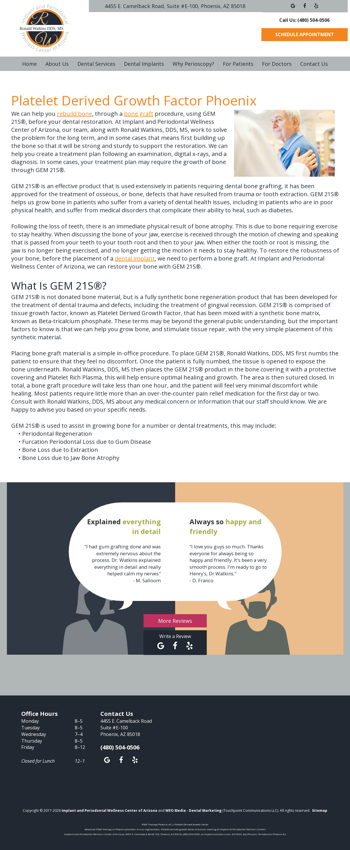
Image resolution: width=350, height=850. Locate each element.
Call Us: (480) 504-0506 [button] (304, 20)
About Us (57, 63)
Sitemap (319, 810)
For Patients (238, 63)
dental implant (135, 258)
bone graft (138, 113)
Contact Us (314, 63)
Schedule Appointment (304, 34)
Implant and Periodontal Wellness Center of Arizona (109, 810)
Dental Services (96, 63)
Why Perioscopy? (193, 63)
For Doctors (277, 63)
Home (29, 63)
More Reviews (175, 620)
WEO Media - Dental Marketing (193, 810)
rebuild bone (74, 113)
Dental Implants (144, 63)
